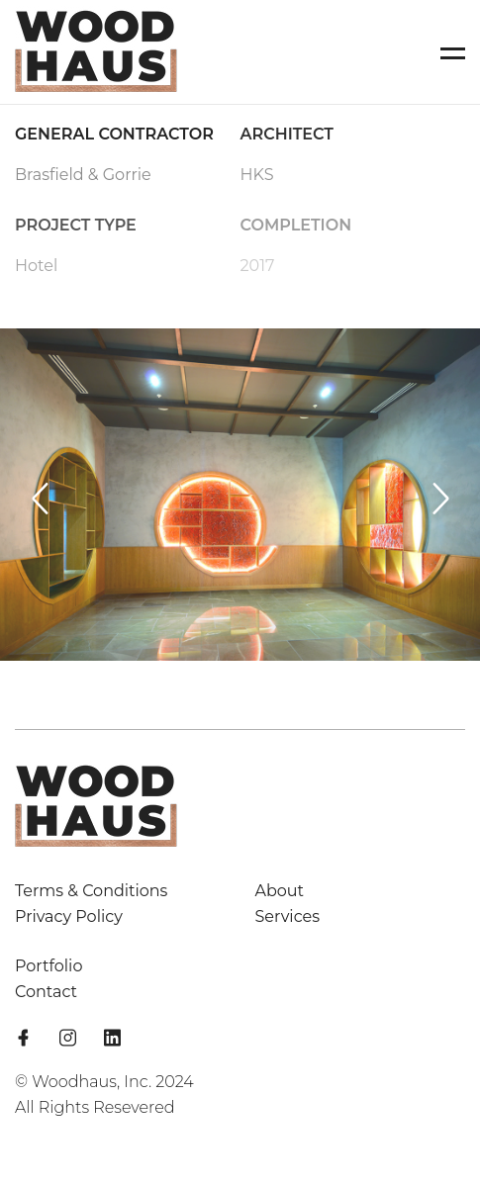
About (280, 890)
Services (287, 916)
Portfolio (48, 966)
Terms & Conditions (91, 890)
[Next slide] (440, 498)
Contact (46, 991)
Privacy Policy (69, 916)
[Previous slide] (39, 498)
